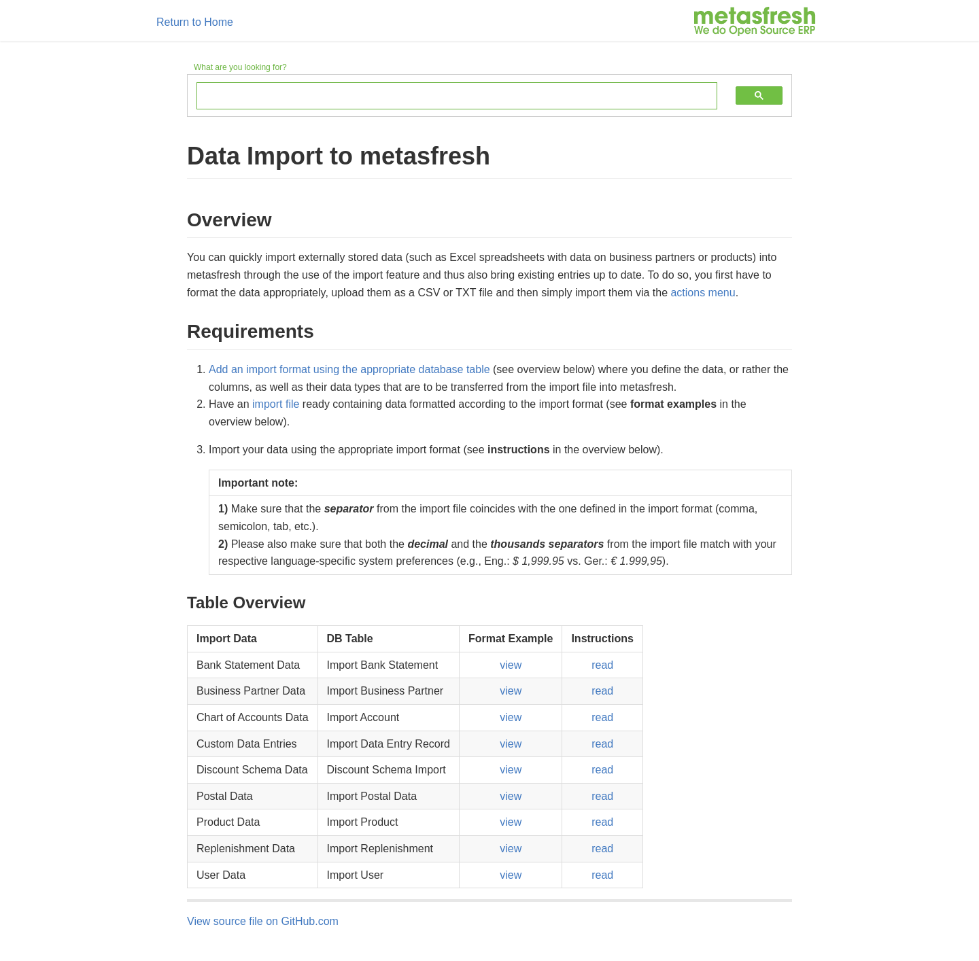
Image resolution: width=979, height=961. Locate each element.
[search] (446, 96)
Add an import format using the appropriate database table (349, 369)
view (510, 665)
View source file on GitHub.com (263, 921)
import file (275, 404)
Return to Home (194, 22)
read (602, 665)
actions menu (702, 292)
